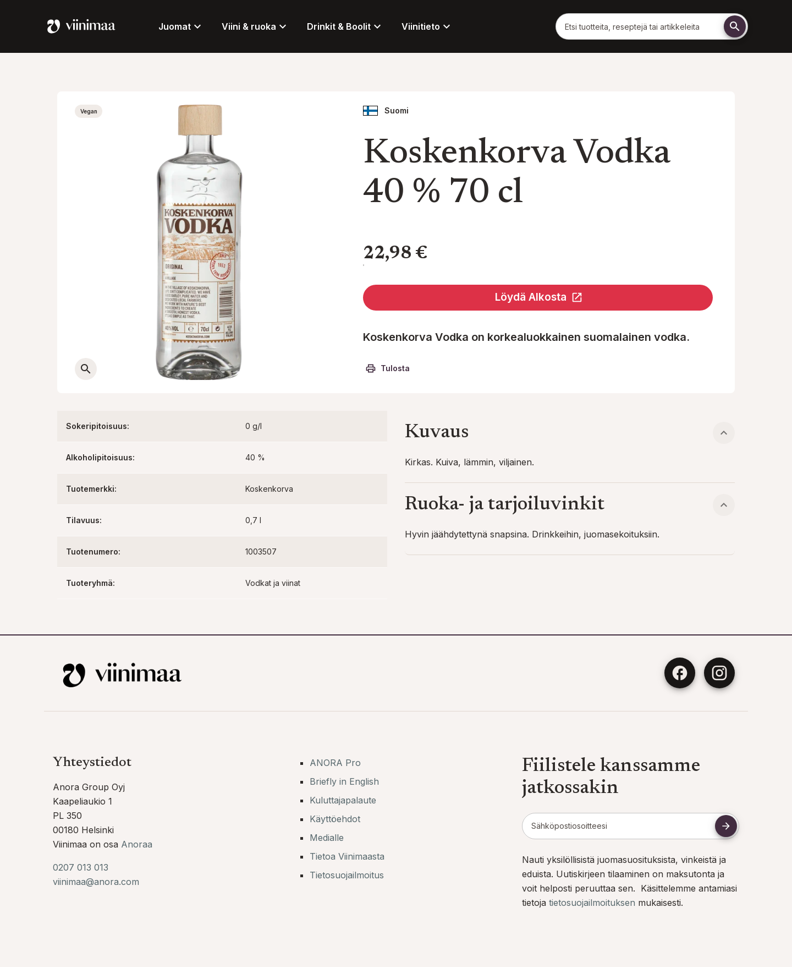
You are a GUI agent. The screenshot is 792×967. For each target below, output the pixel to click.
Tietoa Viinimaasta (347, 856)
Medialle (327, 837)
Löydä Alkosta (539, 297)
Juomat (181, 26)
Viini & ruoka (255, 26)
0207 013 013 (80, 867)
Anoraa (136, 844)
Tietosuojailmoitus (347, 875)
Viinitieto (427, 26)
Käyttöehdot (335, 818)
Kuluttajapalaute (343, 800)
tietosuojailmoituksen (593, 902)
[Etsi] (735, 26)
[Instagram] (719, 673)
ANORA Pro (335, 762)
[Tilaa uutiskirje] (726, 826)
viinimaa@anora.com (96, 881)
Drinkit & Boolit (345, 26)
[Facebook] (679, 673)
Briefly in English (344, 781)
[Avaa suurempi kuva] (86, 369)
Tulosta (387, 368)
